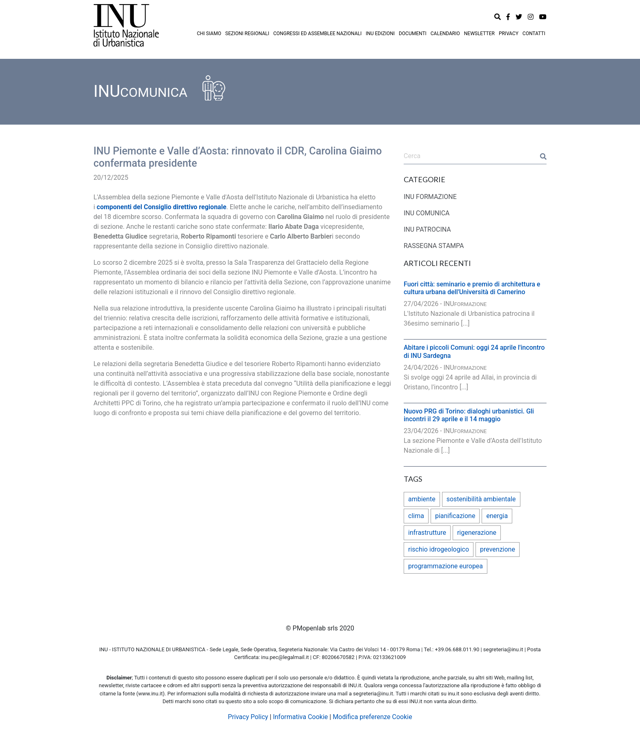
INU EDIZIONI (380, 33)
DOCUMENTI (413, 33)
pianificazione (455, 516)
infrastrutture (427, 532)
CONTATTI (533, 33)
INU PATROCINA (427, 229)
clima (416, 516)
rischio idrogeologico (438, 549)
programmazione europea (445, 566)
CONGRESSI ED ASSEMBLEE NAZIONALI (317, 33)
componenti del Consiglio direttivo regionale (162, 207)
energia (497, 516)
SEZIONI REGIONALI (247, 33)
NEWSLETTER (479, 33)
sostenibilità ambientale (481, 499)
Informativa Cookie (300, 717)
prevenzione (497, 549)
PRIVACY (508, 33)
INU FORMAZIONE (430, 197)
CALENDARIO (445, 33)
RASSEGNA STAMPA (434, 246)
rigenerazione (476, 532)
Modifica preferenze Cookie (372, 717)
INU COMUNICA (427, 213)
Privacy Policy (248, 717)
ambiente (422, 499)
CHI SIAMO (209, 33)
